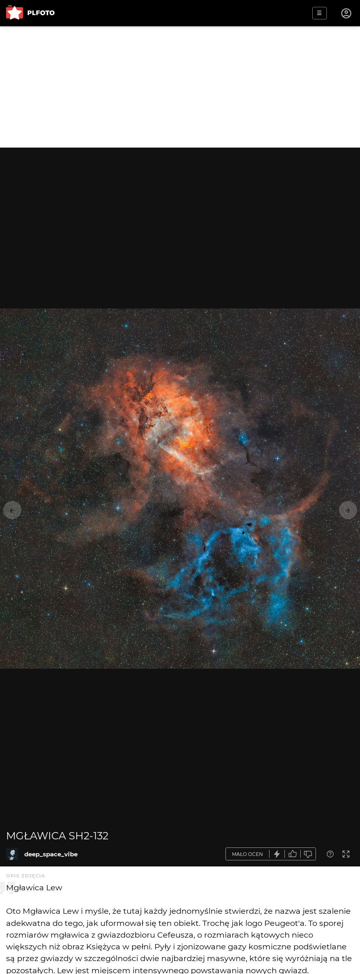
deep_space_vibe (51, 854)
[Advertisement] (180, 87)
